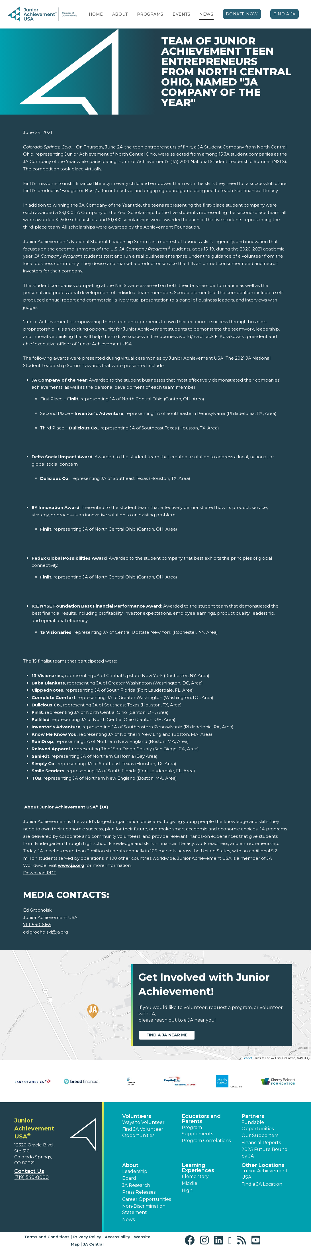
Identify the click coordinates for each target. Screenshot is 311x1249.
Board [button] (129, 1178)
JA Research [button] (136, 1185)
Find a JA (284, 14)
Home (96, 14)
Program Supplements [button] (197, 1130)
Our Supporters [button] (260, 1135)
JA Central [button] (93, 1244)
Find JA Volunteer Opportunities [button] (142, 1132)
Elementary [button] (195, 1176)
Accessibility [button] (117, 1236)
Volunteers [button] (136, 1116)
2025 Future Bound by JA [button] (265, 1152)
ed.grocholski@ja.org (45, 932)
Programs (150, 14)
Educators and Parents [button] (201, 1119)
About (120, 14)
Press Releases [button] (139, 1192)
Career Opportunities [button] (146, 1199)
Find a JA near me (166, 1035)
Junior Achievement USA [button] (265, 1174)
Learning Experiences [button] (198, 1168)
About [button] (130, 1165)
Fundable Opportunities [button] (258, 1125)
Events (181, 14)
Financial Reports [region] (261, 1142)
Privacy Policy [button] (87, 1236)
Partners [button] (253, 1116)
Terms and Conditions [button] (46, 1236)
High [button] (187, 1190)
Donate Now (242, 14)
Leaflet (247, 1058)
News (206, 14)
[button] (191, 1240)
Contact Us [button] (29, 1171)
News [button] (128, 1219)
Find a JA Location (262, 1184)
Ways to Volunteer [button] (143, 1122)
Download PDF (39, 872)
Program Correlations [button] (206, 1140)
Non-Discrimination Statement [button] (143, 1209)
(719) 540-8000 (31, 1177)
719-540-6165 (37, 924)
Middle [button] (189, 1183)
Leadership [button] (134, 1171)
